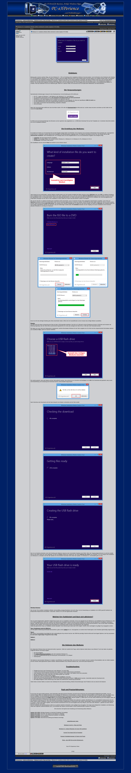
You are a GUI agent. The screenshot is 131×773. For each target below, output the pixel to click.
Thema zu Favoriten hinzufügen (109, 22)
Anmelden (107, 20)
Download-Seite (72, 107)
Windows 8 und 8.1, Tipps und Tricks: (42, 20)
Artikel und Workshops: (28, 20)
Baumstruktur (107, 755)
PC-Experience (19, 20)
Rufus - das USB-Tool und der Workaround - (73, 740)
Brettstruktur (112, 755)
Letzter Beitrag (19, 22)
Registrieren (112, 20)
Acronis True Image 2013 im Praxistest (72, 732)
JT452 (17, 31)
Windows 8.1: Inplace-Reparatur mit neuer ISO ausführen (73, 728)
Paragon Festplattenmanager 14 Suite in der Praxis (72, 736)
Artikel (66, 629)
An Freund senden (98, 22)
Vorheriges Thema (103, 28)
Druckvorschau (90, 22)
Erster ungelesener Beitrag (27, 22)
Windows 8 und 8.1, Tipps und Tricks (73, 725)
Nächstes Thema (111, 28)
